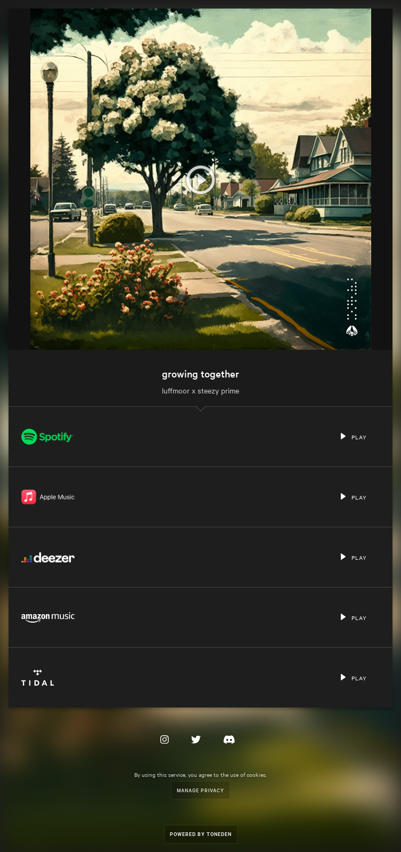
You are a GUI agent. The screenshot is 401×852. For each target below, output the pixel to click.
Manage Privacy (200, 790)
